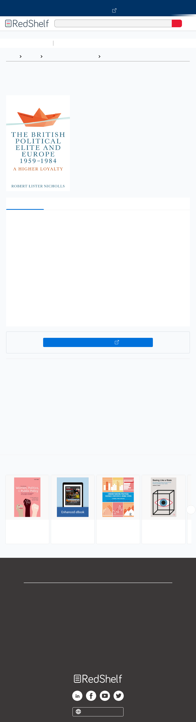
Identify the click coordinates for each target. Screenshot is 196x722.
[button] (97, 221)
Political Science (119, 56)
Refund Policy (98, 635)
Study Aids (69, 43)
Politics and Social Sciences (70, 56)
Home (11, 56)
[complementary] (98, 500)
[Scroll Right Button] (190, 509)
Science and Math (100, 43)
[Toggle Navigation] (187, 23)
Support (98, 602)
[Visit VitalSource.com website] (98, 8)
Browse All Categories (26, 43)
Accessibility (98, 647)
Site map (98, 658)
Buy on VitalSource (98, 342)
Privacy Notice (98, 613)
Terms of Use (98, 624)
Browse (31, 56)
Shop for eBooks (98, 591)
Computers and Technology (145, 43)
